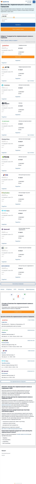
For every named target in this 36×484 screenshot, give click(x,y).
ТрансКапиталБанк (6, 363)
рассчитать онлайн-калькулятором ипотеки (12, 428)
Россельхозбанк (5, 342)
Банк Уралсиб (5, 373)
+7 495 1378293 (31, 320)
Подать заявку (18, 56)
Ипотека (2, 289)
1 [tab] (14, 483)
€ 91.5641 (29, 2)
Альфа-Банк (4, 322)
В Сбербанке (9, 289)
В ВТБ (15, 289)
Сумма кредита (5, 14)
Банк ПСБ (4, 352)
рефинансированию (6, 405)
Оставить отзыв (18, 311)
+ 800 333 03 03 (31, 350)
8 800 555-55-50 (31, 330)
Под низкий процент (6, 453)
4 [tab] (18, 483)
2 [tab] (16, 483)
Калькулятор (21, 289)
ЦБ (26, 1)
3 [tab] (17, 483)
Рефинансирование (30, 289)
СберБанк (4, 332)
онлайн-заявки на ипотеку (23, 434)
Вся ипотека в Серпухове (18, 283)
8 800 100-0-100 (31, 340)
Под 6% (3, 455)
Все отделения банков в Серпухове (18, 381)
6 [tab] (21, 483)
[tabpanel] (17, 453)
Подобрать (18, 24)
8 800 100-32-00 (31, 361)
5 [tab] (20, 483)
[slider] (14, 17)
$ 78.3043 (29, 1)
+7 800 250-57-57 (30, 371)
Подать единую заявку (18, 29)
